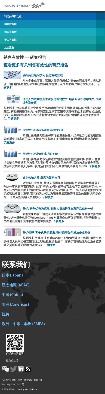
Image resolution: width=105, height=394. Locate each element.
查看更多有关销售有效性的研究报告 (36, 65)
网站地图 (28, 379)
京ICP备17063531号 (13, 384)
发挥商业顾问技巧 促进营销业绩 (43, 75)
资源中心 (38, 379)
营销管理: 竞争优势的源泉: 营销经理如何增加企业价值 (56, 233)
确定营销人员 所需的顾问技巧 (41, 178)
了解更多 (13, 118)
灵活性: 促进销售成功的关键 (40, 154)
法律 (20, 379)
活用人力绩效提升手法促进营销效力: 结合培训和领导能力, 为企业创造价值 (62, 100)
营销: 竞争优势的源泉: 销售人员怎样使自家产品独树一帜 (58, 209)
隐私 (14, 379)
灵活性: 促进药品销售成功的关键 (43, 130)
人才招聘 (6, 379)
